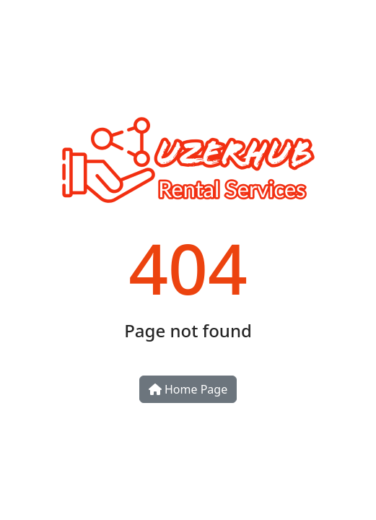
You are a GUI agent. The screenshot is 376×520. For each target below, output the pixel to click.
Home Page (188, 389)
